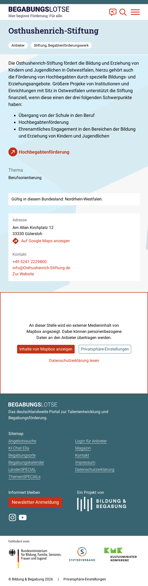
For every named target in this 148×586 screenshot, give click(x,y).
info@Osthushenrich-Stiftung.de (41, 267)
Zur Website (23, 273)
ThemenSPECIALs (24, 476)
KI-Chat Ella (18, 448)
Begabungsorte (22, 455)
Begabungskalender (26, 462)
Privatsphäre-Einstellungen (105, 349)
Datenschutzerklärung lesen (74, 360)
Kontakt (82, 455)
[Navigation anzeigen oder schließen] (135, 12)
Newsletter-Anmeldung (35, 502)
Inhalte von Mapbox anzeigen (45, 349)
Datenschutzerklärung (94, 469)
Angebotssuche (22, 441)
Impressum (85, 462)
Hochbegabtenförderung (44, 152)
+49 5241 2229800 (29, 261)
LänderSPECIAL (22, 469)
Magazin (83, 448)
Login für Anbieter (91, 441)
